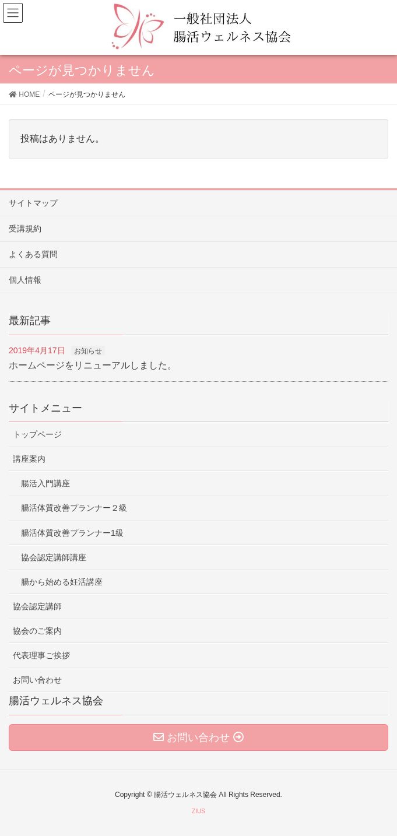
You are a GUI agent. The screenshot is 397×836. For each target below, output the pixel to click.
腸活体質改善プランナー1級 (72, 533)
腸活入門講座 (45, 483)
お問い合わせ (37, 679)
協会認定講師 (37, 606)
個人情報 (25, 279)
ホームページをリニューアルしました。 (93, 365)
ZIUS (198, 811)
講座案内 (29, 458)
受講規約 (25, 228)
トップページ (37, 434)
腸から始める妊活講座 (62, 581)
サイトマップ (33, 203)
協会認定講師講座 (53, 557)
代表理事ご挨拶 (41, 655)
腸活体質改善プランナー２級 (74, 507)
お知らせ (88, 351)
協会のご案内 (37, 630)
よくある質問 (33, 254)
